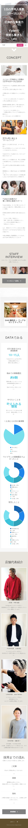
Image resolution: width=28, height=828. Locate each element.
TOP (3, 45)
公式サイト (12, 821)
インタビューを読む (14, 281)
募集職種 (20, 45)
